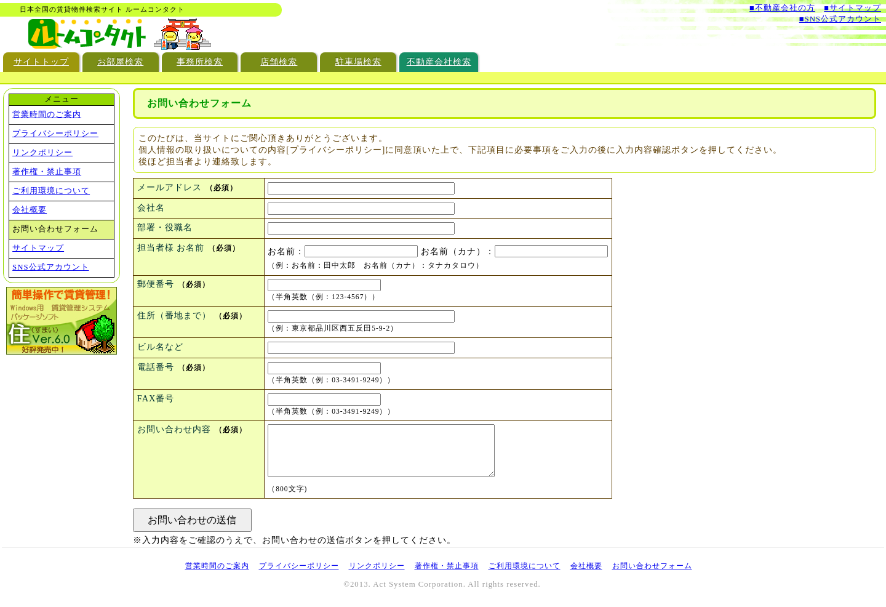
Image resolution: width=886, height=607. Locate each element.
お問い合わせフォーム (652, 573)
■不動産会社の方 (782, 8)
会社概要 (29, 210)
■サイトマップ (852, 8)
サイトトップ (41, 61)
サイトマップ (38, 248)
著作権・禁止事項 (46, 171)
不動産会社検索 (439, 61)
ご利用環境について (51, 191)
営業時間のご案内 (46, 114)
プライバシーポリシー (55, 133)
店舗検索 (278, 61)
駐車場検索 (358, 61)
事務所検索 (200, 61)
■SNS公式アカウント (840, 19)
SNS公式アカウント (50, 267)
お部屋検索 (120, 61)
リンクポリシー (42, 152)
